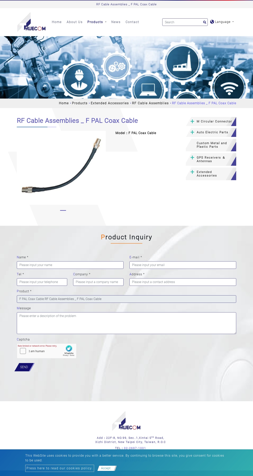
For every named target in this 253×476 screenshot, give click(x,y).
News (116, 22)
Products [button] (95, 22)
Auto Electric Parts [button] (212, 132)
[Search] (185, 22)
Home (57, 22)
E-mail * (135, 257)
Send (24, 367)
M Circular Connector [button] (214, 121)
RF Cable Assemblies (150, 103)
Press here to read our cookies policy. (59, 468)
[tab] (211, 121)
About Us (75, 22)
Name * (22, 257)
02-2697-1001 (135, 448)
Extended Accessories (110, 103)
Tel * (20, 274)
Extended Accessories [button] (207, 173)
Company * (82, 274)
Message (24, 308)
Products (80, 103)
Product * (24, 291)
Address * (137, 274)
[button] (20, 172)
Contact (132, 22)
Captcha (23, 339)
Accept (105, 468)
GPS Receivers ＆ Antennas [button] (211, 159)
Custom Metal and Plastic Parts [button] (212, 145)
